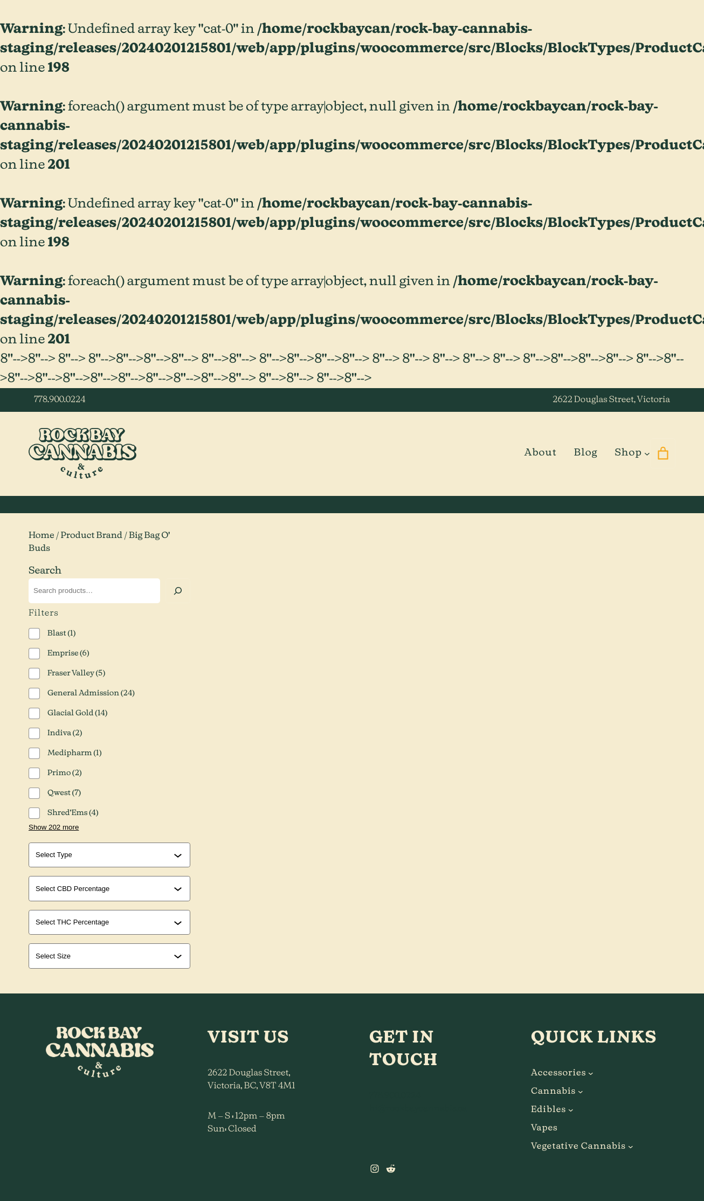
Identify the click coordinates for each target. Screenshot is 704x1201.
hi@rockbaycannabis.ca (418, 1109)
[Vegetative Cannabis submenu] (630, 1146)
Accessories (558, 1073)
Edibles (548, 1110)
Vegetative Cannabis (578, 1146)
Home (41, 536)
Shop (628, 453)
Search (45, 571)
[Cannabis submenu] (580, 1091)
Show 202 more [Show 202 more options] (54, 827)
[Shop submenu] (647, 453)
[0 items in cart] (662, 453)
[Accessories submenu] (590, 1073)
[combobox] (105, 855)
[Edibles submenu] (571, 1110)
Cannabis (553, 1091)
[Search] (177, 590)
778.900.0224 (59, 400)
